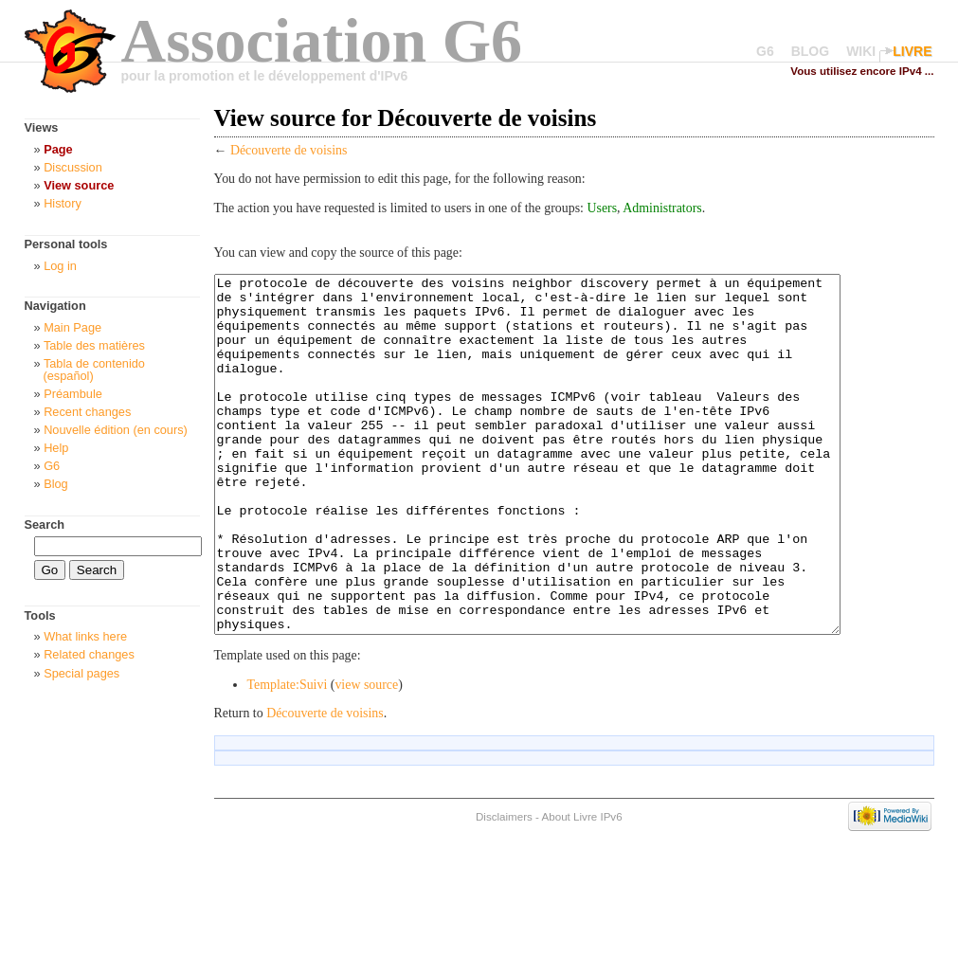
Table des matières (94, 345)
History (62, 203)
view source (366, 756)
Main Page (72, 327)
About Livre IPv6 (582, 887)
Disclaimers (504, 887)
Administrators (662, 208)
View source (79, 185)
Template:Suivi (287, 756)
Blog (56, 484)
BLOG (810, 51)
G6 (765, 51)
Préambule (73, 394)
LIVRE (912, 51)
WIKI (861, 51)
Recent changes (87, 412)
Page (58, 149)
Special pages (81, 673)
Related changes (89, 654)
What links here (85, 636)
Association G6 (322, 40)
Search (45, 524)
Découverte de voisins (289, 150)
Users (602, 208)
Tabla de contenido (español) (94, 369)
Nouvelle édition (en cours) (116, 430)
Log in (60, 266)
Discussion (73, 167)
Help (56, 448)
